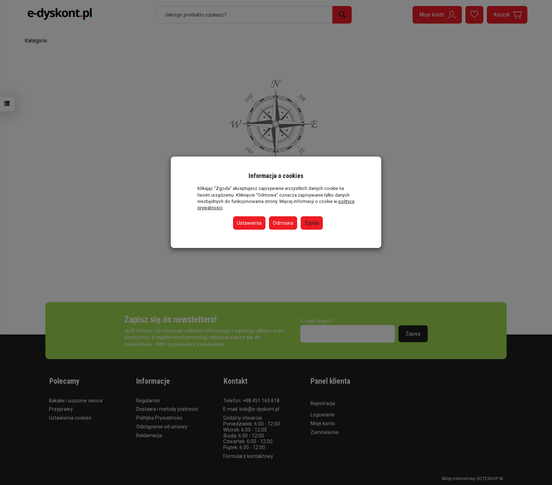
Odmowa (283, 223)
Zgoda (312, 223)
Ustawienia (249, 223)
